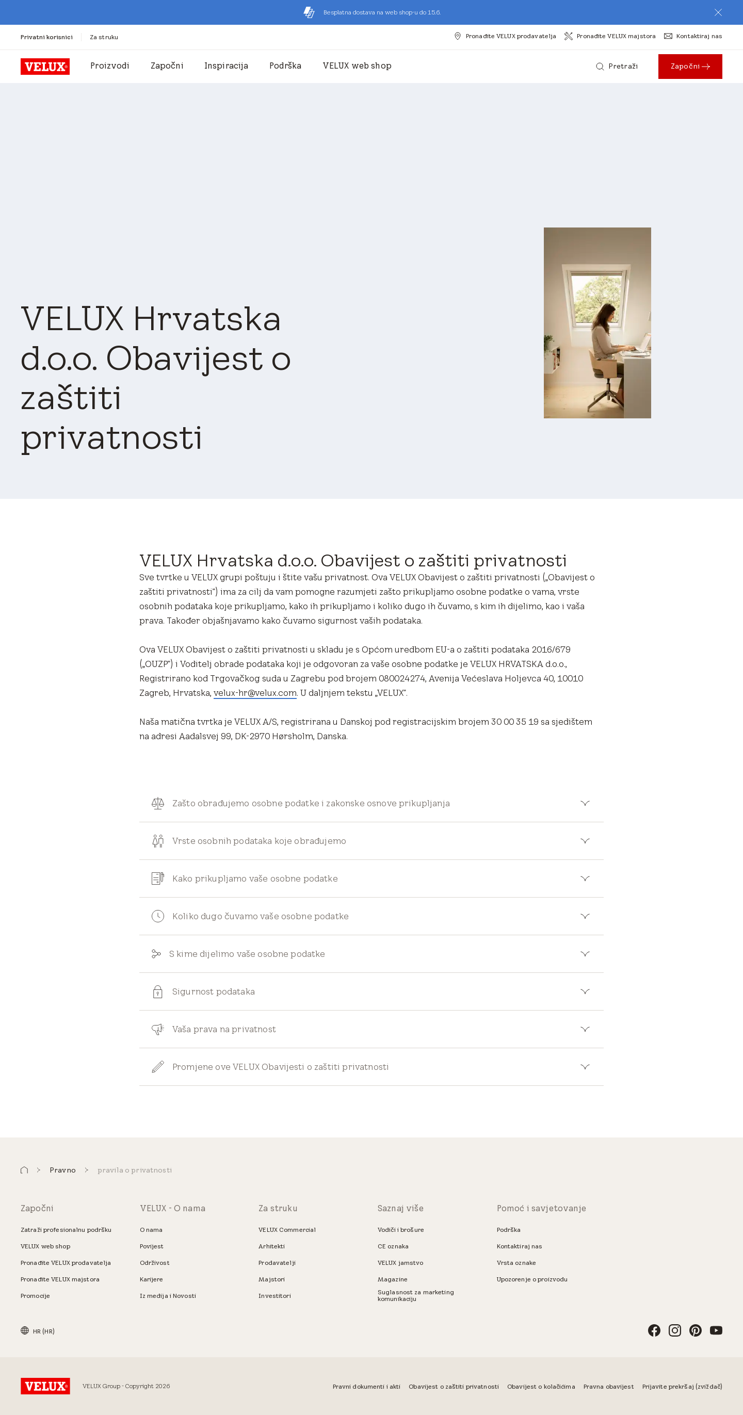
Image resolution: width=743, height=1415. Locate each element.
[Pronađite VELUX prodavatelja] (505, 36)
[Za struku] (104, 37)
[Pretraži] (617, 66)
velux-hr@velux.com (255, 693)
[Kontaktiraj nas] (693, 36)
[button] (718, 12)
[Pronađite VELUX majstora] (610, 36)
